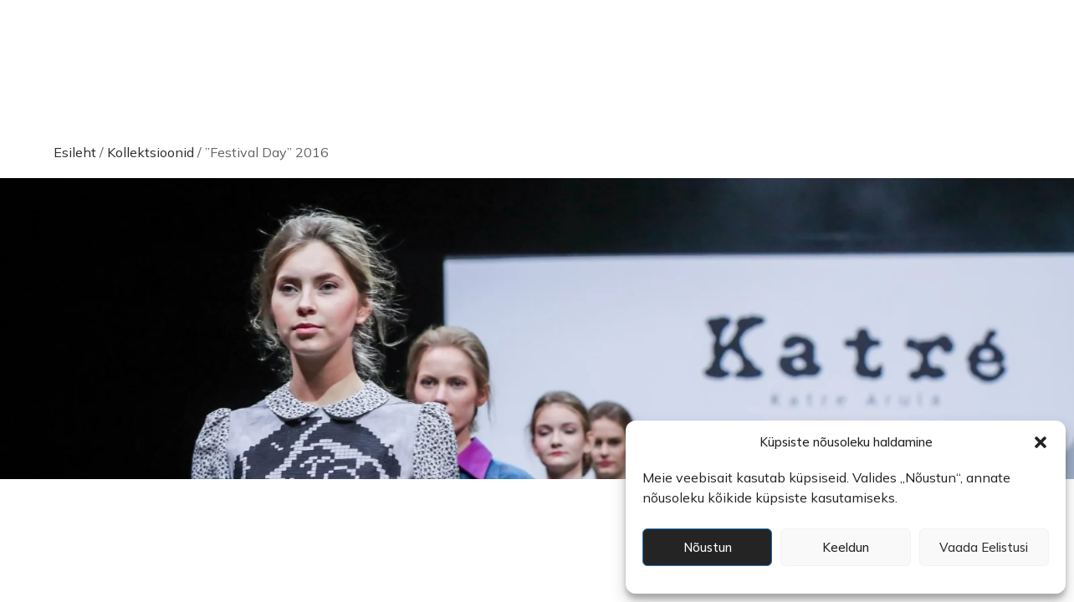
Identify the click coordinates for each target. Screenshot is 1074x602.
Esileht (75, 152)
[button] (1040, 442)
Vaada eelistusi (983, 547)
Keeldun (845, 547)
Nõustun (707, 547)
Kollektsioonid (150, 152)
